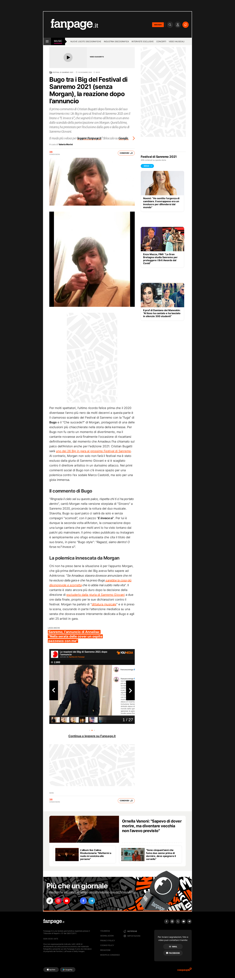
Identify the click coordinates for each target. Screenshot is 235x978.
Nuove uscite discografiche (85, 41)
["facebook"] (83, 900)
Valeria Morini (66, 144)
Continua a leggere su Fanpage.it (92, 736)
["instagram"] (58, 900)
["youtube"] (66, 900)
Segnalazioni (107, 936)
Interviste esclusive (143, 41)
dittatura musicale (104, 604)
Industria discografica (116, 41)
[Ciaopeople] (184, 970)
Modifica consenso (110, 955)
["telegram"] (91, 900)
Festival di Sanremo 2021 (63, 72)
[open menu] (47, 41)
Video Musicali (176, 41)
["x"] (74, 900)
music (58, 41)
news (51, 793)
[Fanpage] (53, 921)
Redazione (105, 950)
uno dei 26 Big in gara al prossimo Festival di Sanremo (93, 451)
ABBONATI (158, 25)
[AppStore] (51, 969)
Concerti (161, 41)
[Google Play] (67, 969)
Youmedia (105, 931)
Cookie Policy (107, 945)
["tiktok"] (49, 900)
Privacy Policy (107, 940)
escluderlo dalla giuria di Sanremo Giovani (95, 595)
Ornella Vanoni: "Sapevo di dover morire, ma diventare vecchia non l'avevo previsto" (152, 826)
